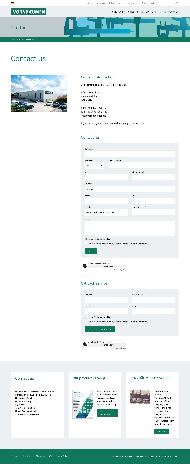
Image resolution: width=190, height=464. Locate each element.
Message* (130, 227)
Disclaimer (112, 3)
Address (106, 175)
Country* (130, 186)
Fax (153, 198)
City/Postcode (153, 175)
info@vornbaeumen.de (93, 115)
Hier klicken (107, 267)
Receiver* (106, 210)
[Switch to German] (12, 3)
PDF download (104, 412)
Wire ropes (118, 11)
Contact (90, 3)
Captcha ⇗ (120, 270)
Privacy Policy (131, 3)
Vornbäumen (171, 11)
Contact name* (141, 163)
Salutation (94, 163)
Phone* (106, 309)
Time (153, 309)
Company (130, 151)
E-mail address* (153, 209)
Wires (131, 11)
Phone (106, 198)
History (162, 431)
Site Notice (101, 3)
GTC (121, 3)
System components (149, 11)
